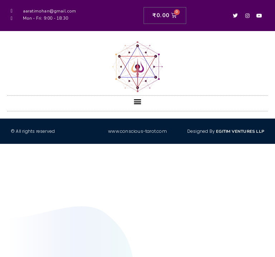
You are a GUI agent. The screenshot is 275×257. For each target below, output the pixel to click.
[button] (137, 101)
